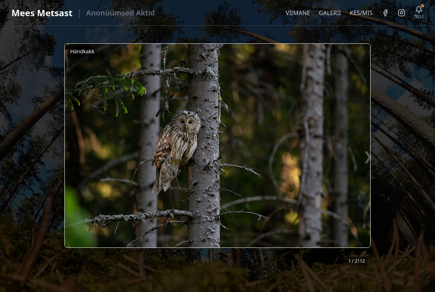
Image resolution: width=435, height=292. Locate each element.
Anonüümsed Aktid (120, 13)
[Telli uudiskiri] (419, 12)
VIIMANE (298, 13)
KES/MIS (361, 13)
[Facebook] (385, 13)
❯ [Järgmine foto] (368, 156)
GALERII (330, 13)
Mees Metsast (41, 13)
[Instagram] (401, 13)
